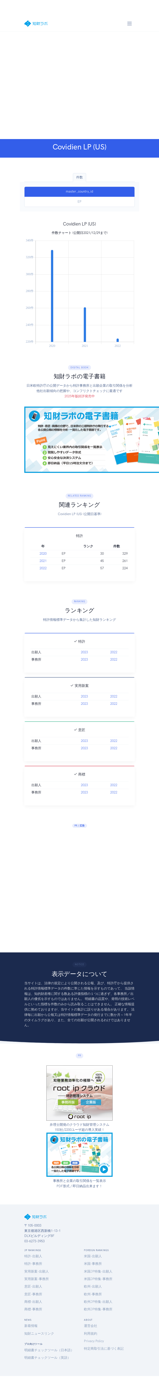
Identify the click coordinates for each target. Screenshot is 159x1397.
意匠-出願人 (33, 1286)
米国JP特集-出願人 (98, 1271)
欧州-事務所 (93, 1294)
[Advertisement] (51, 85)
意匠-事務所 (33, 1294)
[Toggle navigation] (129, 23)
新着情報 (31, 1326)
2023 (84, 662)
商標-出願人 (33, 1302)
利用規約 (90, 1334)
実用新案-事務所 (36, 1279)
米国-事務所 (93, 1264)
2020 (43, 564)
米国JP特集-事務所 (98, 1279)
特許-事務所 (33, 1264)
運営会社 (90, 1326)
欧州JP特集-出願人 (98, 1302)
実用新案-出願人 (36, 1271)
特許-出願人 (33, 1256)
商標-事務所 (33, 1309)
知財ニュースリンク (39, 1334)
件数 (79, 177)
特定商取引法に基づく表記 (104, 1349)
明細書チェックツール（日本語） (49, 1350)
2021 (43, 571)
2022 (43, 578)
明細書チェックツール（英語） (47, 1358)
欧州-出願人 (93, 1286)
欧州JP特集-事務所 (98, 1309)
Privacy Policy (94, 1341)
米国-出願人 (93, 1256)
